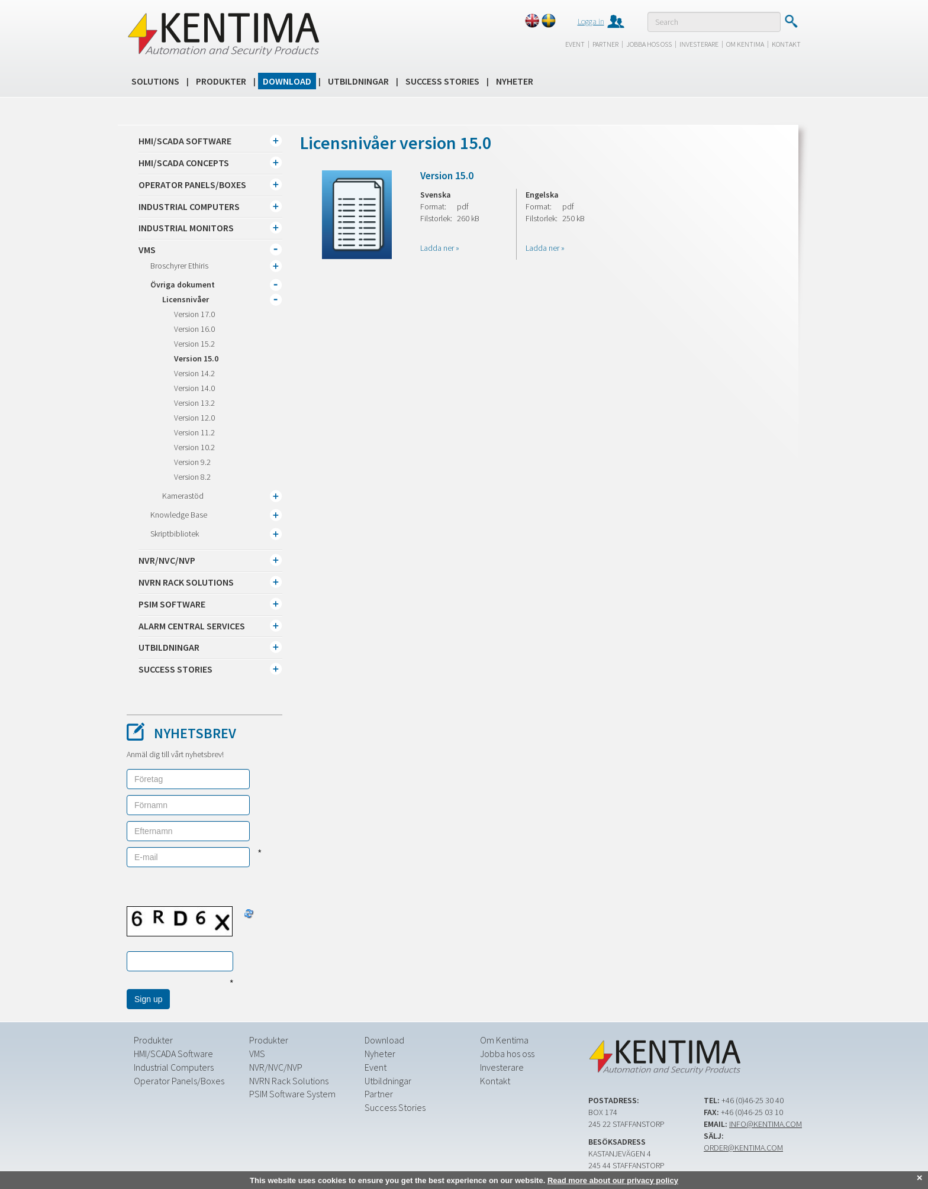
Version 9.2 (192, 462)
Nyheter (514, 81)
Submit (791, 21)
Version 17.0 (194, 314)
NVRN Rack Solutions (288, 1081)
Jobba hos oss (649, 44)
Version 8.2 (192, 476)
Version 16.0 (194, 329)
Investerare (698, 44)
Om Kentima (745, 44)
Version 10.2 (194, 447)
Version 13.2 (194, 403)
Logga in (591, 21)
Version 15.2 (194, 343)
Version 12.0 (194, 417)
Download (287, 81)
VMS (257, 1053)
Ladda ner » (439, 248)
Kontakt (786, 44)
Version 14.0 (194, 388)
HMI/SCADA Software (173, 1053)
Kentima (223, 34)
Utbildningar (358, 81)
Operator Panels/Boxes (179, 1081)
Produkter (221, 81)
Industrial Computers (174, 1067)
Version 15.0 (196, 358)
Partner (605, 44)
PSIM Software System (292, 1094)
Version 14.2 (194, 373)
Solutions (155, 81)
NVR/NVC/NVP (275, 1067)
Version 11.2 (194, 432)
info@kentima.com (765, 1124)
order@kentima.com (743, 1147)
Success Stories (442, 81)
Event (575, 44)
